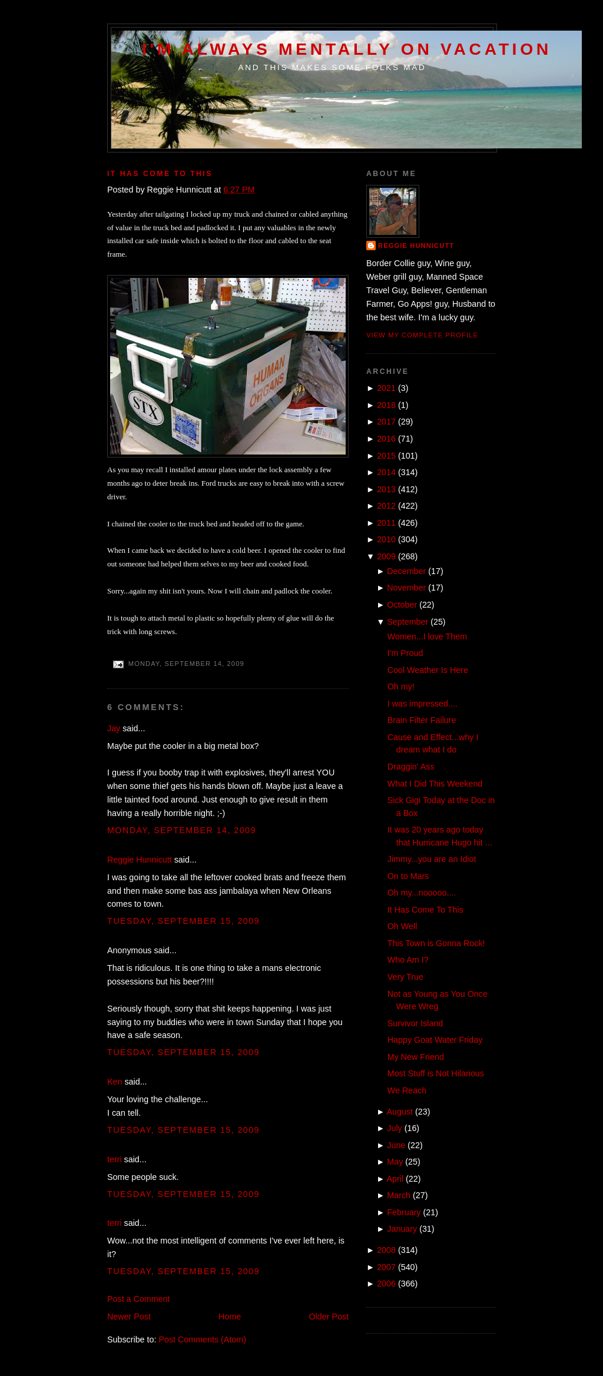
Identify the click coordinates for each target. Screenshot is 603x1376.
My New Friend (415, 1057)
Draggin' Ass (411, 766)
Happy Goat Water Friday (435, 1040)
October (402, 604)
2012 (386, 505)
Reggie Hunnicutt (139, 859)
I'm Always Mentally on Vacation (347, 48)
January (402, 1229)
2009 (386, 556)
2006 (386, 1283)
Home (229, 1316)
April (395, 1178)
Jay (113, 728)
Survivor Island (415, 1023)
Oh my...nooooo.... (421, 892)
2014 (386, 472)
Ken (114, 1081)
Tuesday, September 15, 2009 (183, 921)
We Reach (407, 1090)
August (400, 1111)
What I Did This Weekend (435, 783)
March (398, 1195)
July (394, 1128)
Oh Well (402, 926)
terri (114, 1159)
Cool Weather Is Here (427, 670)
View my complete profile (422, 335)
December (406, 571)
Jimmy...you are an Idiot (431, 859)
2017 (386, 421)
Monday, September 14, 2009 (181, 830)
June (396, 1145)
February (403, 1212)
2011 (386, 523)
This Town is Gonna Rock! (436, 943)
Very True (405, 977)
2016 (386, 438)
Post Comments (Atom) (202, 1339)
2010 (386, 539)
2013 (386, 489)
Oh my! (401, 686)
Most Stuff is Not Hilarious (435, 1073)
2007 (386, 1267)
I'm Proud (405, 653)
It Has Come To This (160, 174)
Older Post (329, 1316)
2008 (386, 1250)
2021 (386, 388)
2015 (386, 455)
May (395, 1161)
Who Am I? (408, 959)
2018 (386, 405)
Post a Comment (138, 1299)
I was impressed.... (422, 703)
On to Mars (408, 876)
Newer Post (129, 1316)
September (407, 621)
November (406, 587)
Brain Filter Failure (421, 720)
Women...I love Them (427, 636)
